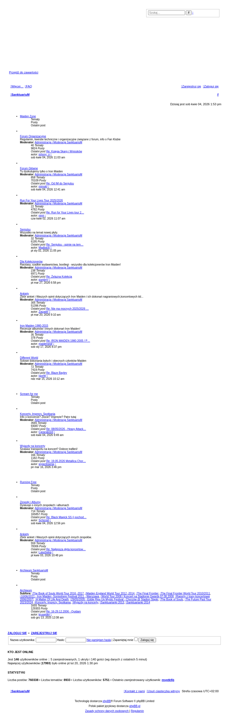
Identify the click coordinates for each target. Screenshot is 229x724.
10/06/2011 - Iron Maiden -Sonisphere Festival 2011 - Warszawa (59, 596)
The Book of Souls (171, 599)
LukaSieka (45, 552)
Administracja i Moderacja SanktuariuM (58, 142)
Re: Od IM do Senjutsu (60, 183)
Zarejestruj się (44, 633)
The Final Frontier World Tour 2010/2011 (185, 593)
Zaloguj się (17, 633)
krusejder (44, 614)
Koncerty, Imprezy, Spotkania (37, 413)
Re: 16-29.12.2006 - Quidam (63, 611)
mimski (43, 186)
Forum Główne (29, 168)
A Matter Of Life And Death (52, 599)
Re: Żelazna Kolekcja (59, 276)
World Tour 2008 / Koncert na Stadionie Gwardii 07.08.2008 (137, 596)
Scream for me (29, 393)
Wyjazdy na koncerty (32, 445)
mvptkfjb (168, 680)
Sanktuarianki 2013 (112, 602)
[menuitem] (28, 86)
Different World (29, 357)
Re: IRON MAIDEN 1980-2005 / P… (68, 340)
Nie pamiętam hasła (99, 640)
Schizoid (44, 520)
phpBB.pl (134, 706)
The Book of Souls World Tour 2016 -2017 (58, 593)
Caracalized (46, 432)
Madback (44, 247)
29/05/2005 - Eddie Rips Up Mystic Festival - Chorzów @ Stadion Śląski (114, 599)
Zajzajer (43, 311)
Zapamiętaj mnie (125, 640)
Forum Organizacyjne (33, 136)
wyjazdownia (46, 464)
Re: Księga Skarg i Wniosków (64, 151)
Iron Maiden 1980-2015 (34, 325)
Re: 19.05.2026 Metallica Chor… (66, 461)
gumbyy (43, 279)
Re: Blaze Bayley (56, 372)
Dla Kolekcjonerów (31, 261)
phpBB (107, 701)
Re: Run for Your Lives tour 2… (65, 212)
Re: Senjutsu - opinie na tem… (64, 244)
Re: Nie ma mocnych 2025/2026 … (67, 308)
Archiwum (26, 590)
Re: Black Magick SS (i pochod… (66, 517)
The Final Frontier (147, 593)
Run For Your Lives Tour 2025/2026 (41, 200)
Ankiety (24, 293)
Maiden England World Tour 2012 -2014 (109, 593)
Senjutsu (25, 229)
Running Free (28, 482)
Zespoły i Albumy (30, 502)
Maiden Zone (28, 116)
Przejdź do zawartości (23, 72)
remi (41, 215)
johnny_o (44, 154)
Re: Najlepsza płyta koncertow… (66, 549)
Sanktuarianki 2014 (138, 602)
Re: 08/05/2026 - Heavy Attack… (66, 429)
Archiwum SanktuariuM (34, 570)
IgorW (42, 375)
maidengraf (45, 343)
